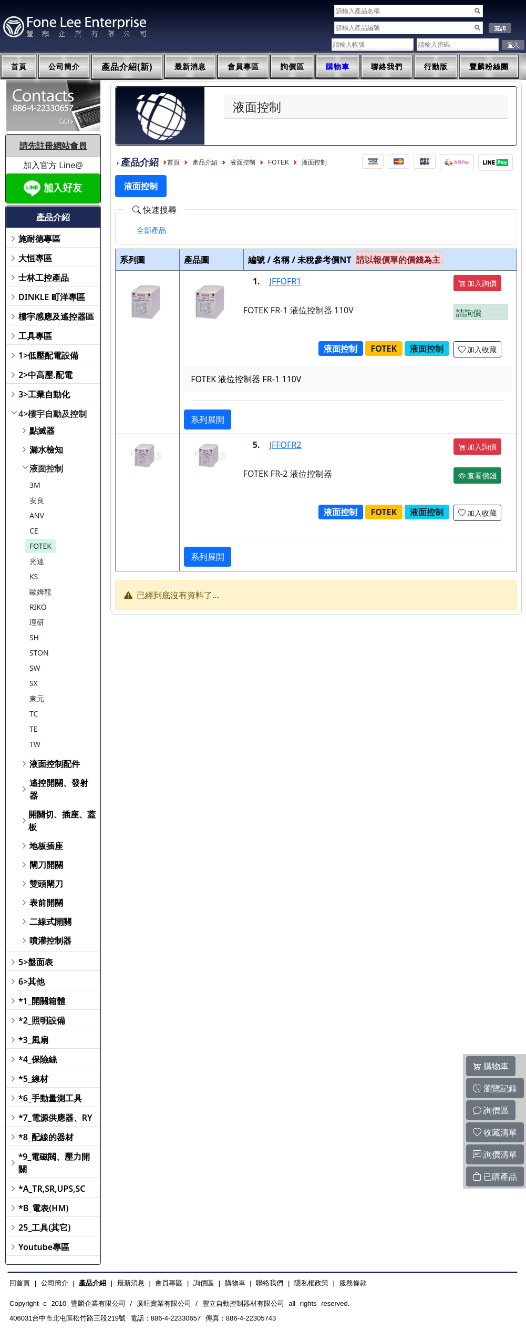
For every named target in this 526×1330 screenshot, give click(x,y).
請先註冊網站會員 (53, 145)
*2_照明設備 (41, 1020)
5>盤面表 (35, 962)
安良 (36, 500)
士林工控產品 (43, 277)
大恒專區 (35, 258)
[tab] (151, 230)
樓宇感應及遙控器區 (56, 316)
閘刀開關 (46, 865)
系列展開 (207, 419)
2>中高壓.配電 (45, 375)
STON (39, 653)
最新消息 (190, 67)
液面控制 (46, 468)
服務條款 (353, 1283)
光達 (36, 561)
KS (33, 576)
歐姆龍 (40, 592)
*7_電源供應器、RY (55, 1117)
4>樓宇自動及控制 (52, 414)
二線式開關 (50, 921)
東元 (36, 698)
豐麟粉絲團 (489, 67)
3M (34, 485)
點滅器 (42, 430)
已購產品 (495, 1176)
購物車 (337, 67)
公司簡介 (64, 67)
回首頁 (19, 1283)
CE (33, 531)
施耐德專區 (39, 238)
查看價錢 (477, 475)
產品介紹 (205, 162)
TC (33, 714)
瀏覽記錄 (495, 1088)
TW (34, 744)
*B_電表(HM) (43, 1208)
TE (33, 729)
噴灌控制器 (50, 940)
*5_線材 (33, 1079)
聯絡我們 (387, 67)
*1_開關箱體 (41, 1001)
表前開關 (46, 902)
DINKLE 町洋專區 (51, 297)
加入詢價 (477, 283)
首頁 (19, 67)
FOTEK (40, 546)
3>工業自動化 (44, 394)
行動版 (436, 67)
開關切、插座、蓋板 (62, 821)
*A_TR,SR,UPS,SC (51, 1188)
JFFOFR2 (286, 445)
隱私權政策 (311, 1283)
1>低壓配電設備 (48, 355)
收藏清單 (495, 1132)
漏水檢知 (46, 449)
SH (34, 637)
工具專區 (35, 336)
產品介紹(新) (127, 67)
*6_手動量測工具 (50, 1098)
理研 (36, 622)
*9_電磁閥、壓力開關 (54, 1163)
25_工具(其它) (44, 1227)
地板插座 (46, 846)
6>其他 (31, 981)
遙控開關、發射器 (58, 789)
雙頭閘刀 (46, 883)
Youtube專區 (43, 1247)
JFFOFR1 (286, 281)
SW (34, 668)
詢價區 (292, 67)
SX (33, 683)
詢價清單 (495, 1154)
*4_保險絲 (37, 1059)
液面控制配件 (54, 764)
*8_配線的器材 (46, 1137)
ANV (36, 515)
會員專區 (243, 67)
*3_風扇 (33, 1040)
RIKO (38, 607)
